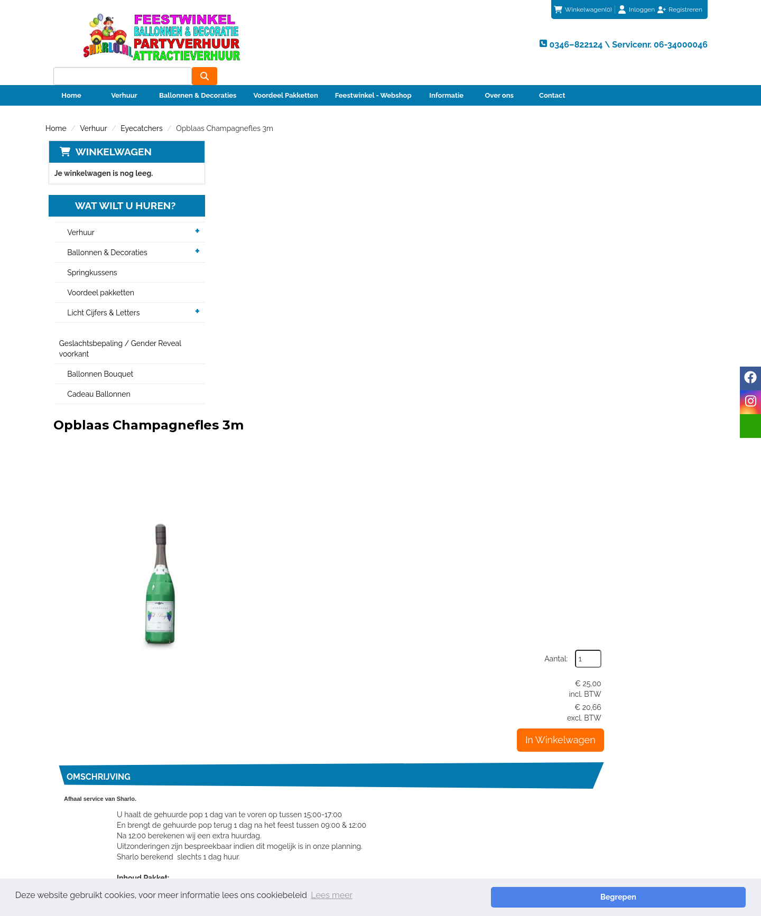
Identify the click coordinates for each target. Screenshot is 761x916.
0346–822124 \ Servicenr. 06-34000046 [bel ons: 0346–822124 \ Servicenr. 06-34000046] (135, 786)
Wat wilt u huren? (115, 188)
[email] (750, 426)
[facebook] (750, 378)
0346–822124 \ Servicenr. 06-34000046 (455, 735)
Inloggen (642, 9)
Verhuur (124, 77)
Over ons (499, 77)
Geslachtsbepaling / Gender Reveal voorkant (118, 331)
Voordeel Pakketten (285, 77)
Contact (552, 77)
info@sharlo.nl (587, 735)
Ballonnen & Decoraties (197, 77)
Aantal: (660, 155)
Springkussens (90, 255)
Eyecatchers (141, 110)
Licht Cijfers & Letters (101, 295)
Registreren (685, 9)
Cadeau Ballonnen (96, 376)
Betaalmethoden (423, 795)
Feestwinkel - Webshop (373, 77)
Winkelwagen (110, 133)
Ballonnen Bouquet (98, 356)
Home (71, 77)
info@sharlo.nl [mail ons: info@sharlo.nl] (92, 804)
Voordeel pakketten (98, 275)
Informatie (446, 77)
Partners (241, 806)
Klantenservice (420, 785)
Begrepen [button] (709, 896)
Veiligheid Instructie (260, 816)
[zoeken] (695, 43)
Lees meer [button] (331, 897)
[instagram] (750, 402)
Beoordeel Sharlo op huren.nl (542, 831)
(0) (583, 9)
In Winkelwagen (664, 236)
